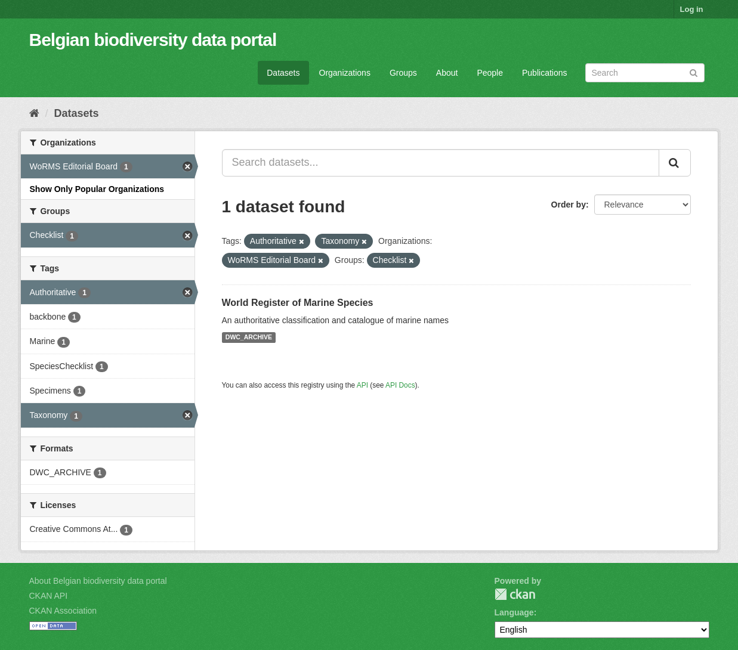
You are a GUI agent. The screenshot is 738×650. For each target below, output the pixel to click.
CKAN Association (63, 610)
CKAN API (48, 596)
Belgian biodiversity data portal (153, 39)
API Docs (400, 385)
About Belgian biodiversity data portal (98, 581)
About (447, 73)
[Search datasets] (645, 72)
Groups (403, 73)
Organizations (344, 73)
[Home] (34, 113)
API (362, 385)
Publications (544, 73)
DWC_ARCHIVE (249, 337)
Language (514, 612)
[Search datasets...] (440, 163)
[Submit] (693, 72)
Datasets (283, 73)
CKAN (515, 594)
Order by (568, 204)
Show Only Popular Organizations (97, 189)
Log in (691, 9)
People (490, 73)
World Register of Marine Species (297, 303)
